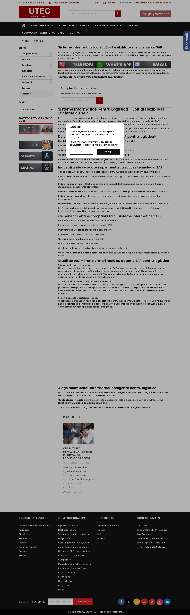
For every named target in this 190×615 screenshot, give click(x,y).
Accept (108, 151)
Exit (81, 151)
